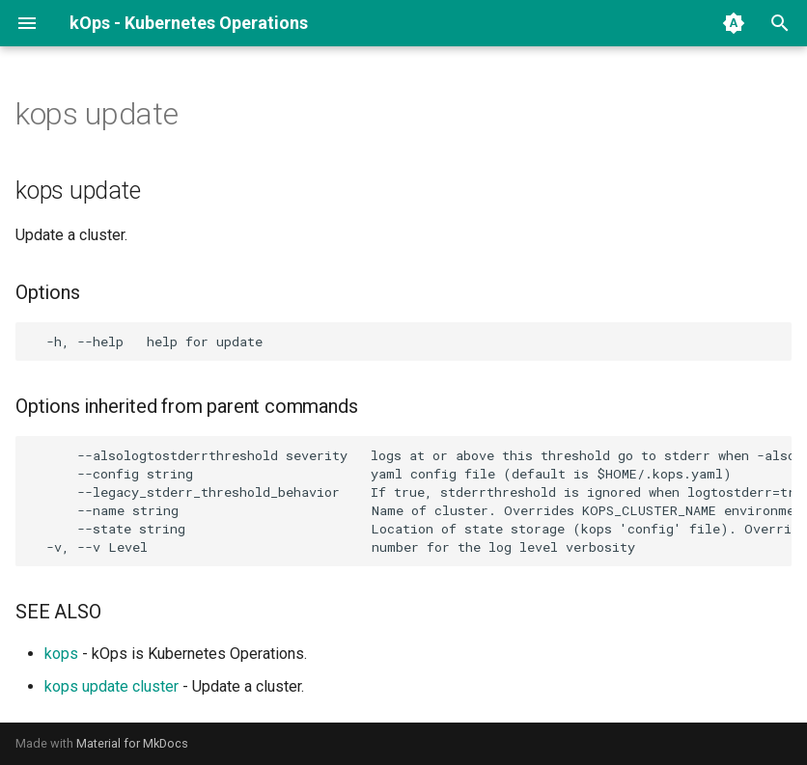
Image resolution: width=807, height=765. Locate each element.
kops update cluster (111, 686)
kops (61, 653)
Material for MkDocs (132, 743)
